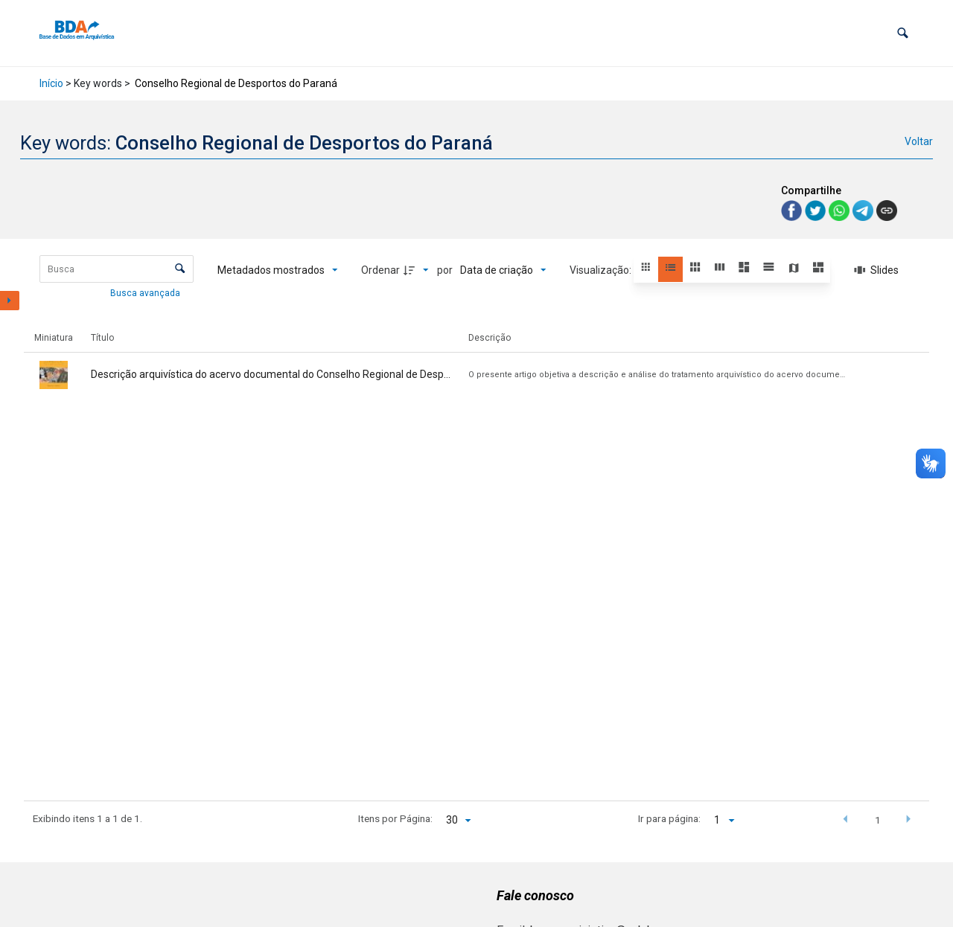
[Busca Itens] (116, 269)
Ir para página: (669, 818)
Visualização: (602, 270)
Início (51, 83)
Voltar (919, 141)
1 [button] (878, 820)
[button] (903, 33)
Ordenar (380, 270)
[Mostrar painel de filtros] (9, 300)
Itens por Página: (395, 818)
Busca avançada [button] (146, 293)
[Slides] (876, 270)
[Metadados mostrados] (277, 270)
